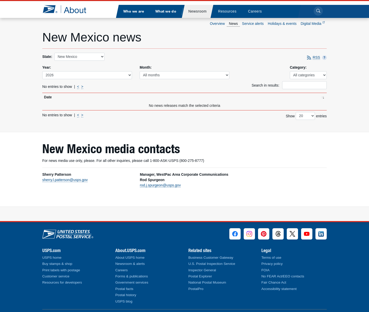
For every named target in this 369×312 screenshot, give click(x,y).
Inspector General (202, 270)
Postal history (125, 295)
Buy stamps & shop (57, 264)
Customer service (55, 276)
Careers (121, 270)
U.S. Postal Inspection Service (211, 264)
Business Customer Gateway (210, 257)
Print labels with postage (61, 270)
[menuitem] (133, 11)
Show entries (306, 116)
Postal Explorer (200, 276)
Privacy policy (272, 264)
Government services (131, 282)
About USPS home (130, 257)
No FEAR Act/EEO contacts (282, 276)
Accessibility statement (279, 289)
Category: (298, 67)
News (233, 24)
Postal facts (124, 289)
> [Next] (82, 87)
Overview (217, 24)
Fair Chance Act (273, 282)
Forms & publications (131, 276)
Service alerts (253, 24)
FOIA (265, 270)
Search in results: (289, 85)
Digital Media (313, 24)
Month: (146, 67)
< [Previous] (78, 87)
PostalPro (195, 289)
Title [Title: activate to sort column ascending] (83, 97)
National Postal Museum (207, 282)
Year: (46, 67)
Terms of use (271, 257)
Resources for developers (62, 282)
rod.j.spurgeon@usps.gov (160, 185)
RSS (316, 58)
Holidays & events (282, 24)
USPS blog (123, 301)
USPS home (51, 257)
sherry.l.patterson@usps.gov (65, 180)
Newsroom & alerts (130, 264)
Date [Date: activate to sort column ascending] (48, 97)
